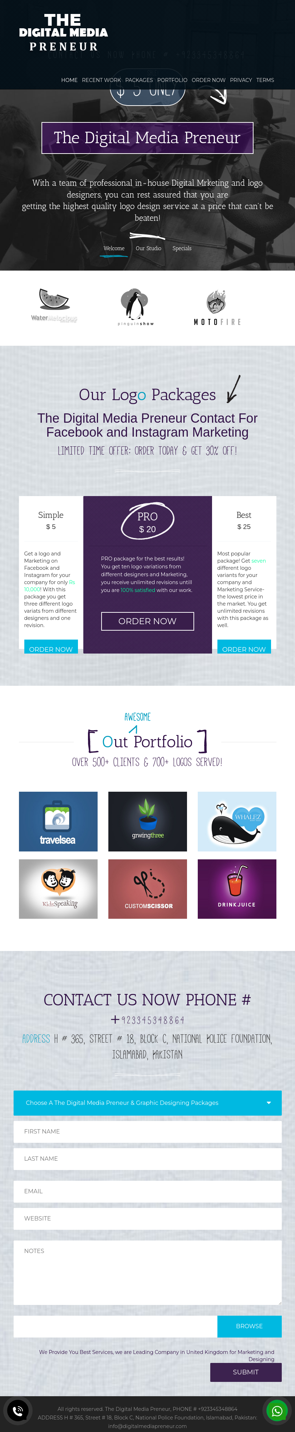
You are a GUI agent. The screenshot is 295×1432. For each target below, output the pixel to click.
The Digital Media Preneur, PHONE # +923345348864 (171, 1409)
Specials (182, 248)
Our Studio (148, 248)
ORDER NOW (209, 80)
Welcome (113, 248)
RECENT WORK (101, 80)
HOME (69, 80)
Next (283, 142)
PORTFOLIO (172, 80)
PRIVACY (241, 80)
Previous (11, 142)
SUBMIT (246, 1372)
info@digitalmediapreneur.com (147, 1426)
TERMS (265, 80)
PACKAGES (139, 80)
